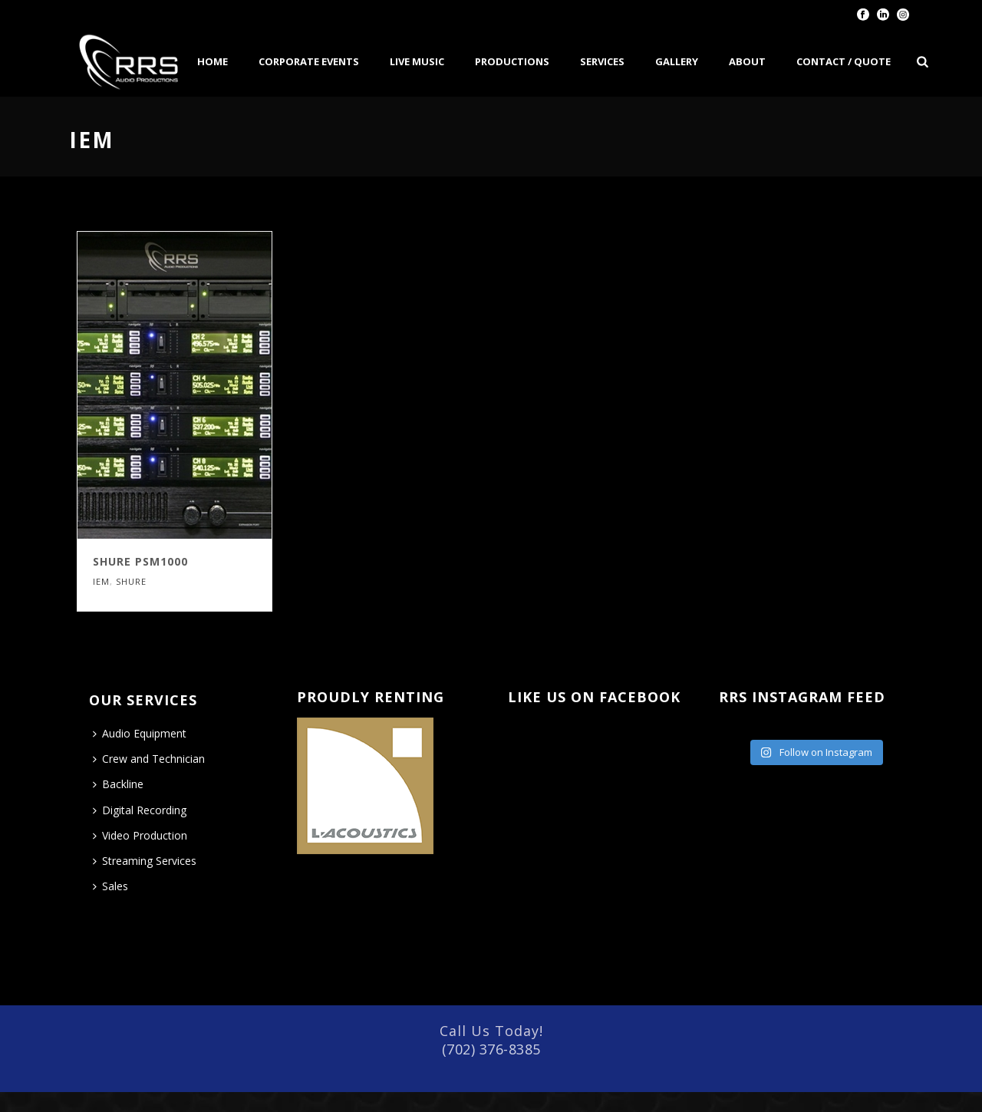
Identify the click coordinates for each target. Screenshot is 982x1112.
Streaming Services (144, 860)
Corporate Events (309, 61)
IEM (101, 581)
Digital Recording (139, 810)
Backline (118, 784)
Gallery (676, 61)
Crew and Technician (149, 758)
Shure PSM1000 (140, 561)
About (747, 61)
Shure (131, 581)
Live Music (417, 61)
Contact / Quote (843, 61)
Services (602, 61)
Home (212, 61)
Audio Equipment (139, 733)
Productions (512, 61)
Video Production (140, 835)
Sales (110, 886)
